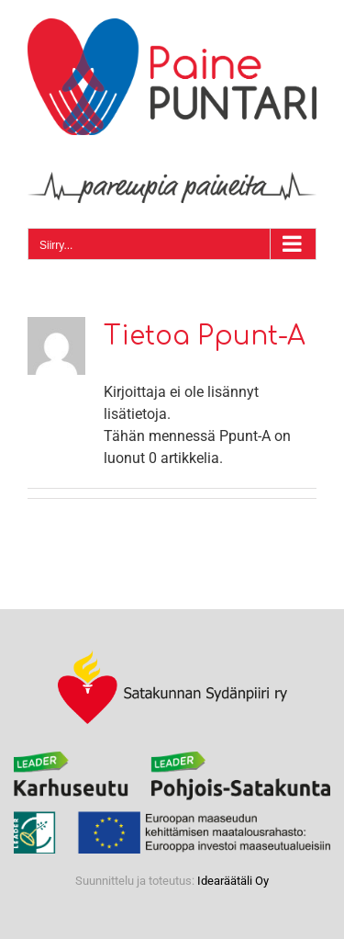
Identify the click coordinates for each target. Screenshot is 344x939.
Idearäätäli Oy (233, 881)
